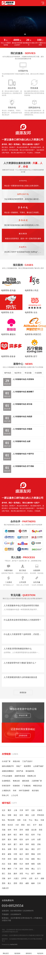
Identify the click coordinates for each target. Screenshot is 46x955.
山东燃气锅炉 (38, 766)
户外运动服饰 (7, 776)
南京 (40, 825)
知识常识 (17, 373)
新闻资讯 (29, 952)
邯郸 (9, 815)
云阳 (30, 878)
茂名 (9, 874)
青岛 (3, 849)
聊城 (33, 854)
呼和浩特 (40, 815)
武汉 (3, 864)
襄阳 (15, 864)
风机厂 (18, 766)
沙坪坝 (23, 878)
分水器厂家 (6, 761)
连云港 (33, 830)
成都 (42, 878)
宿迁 (27, 835)
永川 (36, 878)
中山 (30, 820)
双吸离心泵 (31, 776)
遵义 (9, 883)
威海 (9, 854)
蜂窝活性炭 (37, 786)
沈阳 (18, 820)
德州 (27, 854)
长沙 (21, 864)
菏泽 (3, 859)
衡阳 (33, 864)
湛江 (3, 874)
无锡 (3, 830)
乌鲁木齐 (5, 888)
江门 (39, 869)
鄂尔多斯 (11, 820)
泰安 (3, 854)
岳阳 (39, 864)
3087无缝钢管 (24, 790)
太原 (33, 815)
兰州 (39, 883)
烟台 (27, 849)
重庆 (9, 810)
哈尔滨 (10, 825)
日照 (15, 854)
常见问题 (28, 373)
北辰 (33, 810)
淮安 (40, 830)
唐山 (3, 815)
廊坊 (27, 815)
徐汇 (29, 825)
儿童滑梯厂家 (37, 781)
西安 (3, 825)
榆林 (33, 883)
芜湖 (3, 844)
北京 (3, 810)
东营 (21, 849)
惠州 (15, 874)
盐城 (3, 835)
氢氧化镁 (16, 781)
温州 (3, 839)
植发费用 (27, 766)
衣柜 (14, 790)
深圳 (21, 869)
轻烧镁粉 (16, 786)
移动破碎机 (30, 771)
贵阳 (3, 883)
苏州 (21, 830)
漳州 (27, 844)
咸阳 (27, 883)
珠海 (27, 869)
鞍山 (36, 820)
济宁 (39, 849)
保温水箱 (16, 761)
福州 (9, 844)
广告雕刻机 (26, 786)
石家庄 (39, 810)
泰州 (21, 835)
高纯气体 (19, 771)
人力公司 (14, 795)
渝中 (9, 878)
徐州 (9, 830)
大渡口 (16, 878)
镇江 (15, 835)
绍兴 (21, 839)
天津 (21, 810)
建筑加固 (25, 781)
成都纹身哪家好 (8, 771)
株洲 (27, 864)
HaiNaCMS (13, 944)
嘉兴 (9, 839)
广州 (15, 869)
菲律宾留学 (6, 786)
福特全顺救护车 (8, 766)
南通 (27, 830)
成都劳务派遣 (20, 776)
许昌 (27, 859)
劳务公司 (5, 795)
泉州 (21, 844)
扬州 (9, 835)
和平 (27, 810)
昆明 (15, 883)
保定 (15, 815)
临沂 (21, 854)
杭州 (33, 835)
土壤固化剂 (6, 790)
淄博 (9, 849)
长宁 (34, 825)
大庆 (17, 825)
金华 (27, 839)
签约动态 (7, 373)
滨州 (39, 854)
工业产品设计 (27, 761)
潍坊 (33, 849)
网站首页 (6, 952)
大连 (24, 820)
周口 (39, 859)
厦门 (15, 844)
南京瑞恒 (35, 790)
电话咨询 (40, 952)
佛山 (33, 869)
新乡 (21, 859)
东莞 (21, 874)
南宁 (33, 874)
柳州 (39, 874)
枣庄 (15, 849)
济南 (39, 844)
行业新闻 (38, 373)
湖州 (15, 839)
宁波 (39, 835)
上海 (15, 810)
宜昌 (9, 864)
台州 (33, 839)
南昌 (33, 844)
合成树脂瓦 (6, 781)
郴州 (9, 869)
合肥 (39, 839)
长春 (42, 820)
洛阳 (15, 859)
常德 (3, 869)
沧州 (21, 815)
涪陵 (3, 878)
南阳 (33, 859)
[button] (21, 34)
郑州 (9, 859)
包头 (3, 820)
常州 (15, 830)
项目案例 (17, 952)
